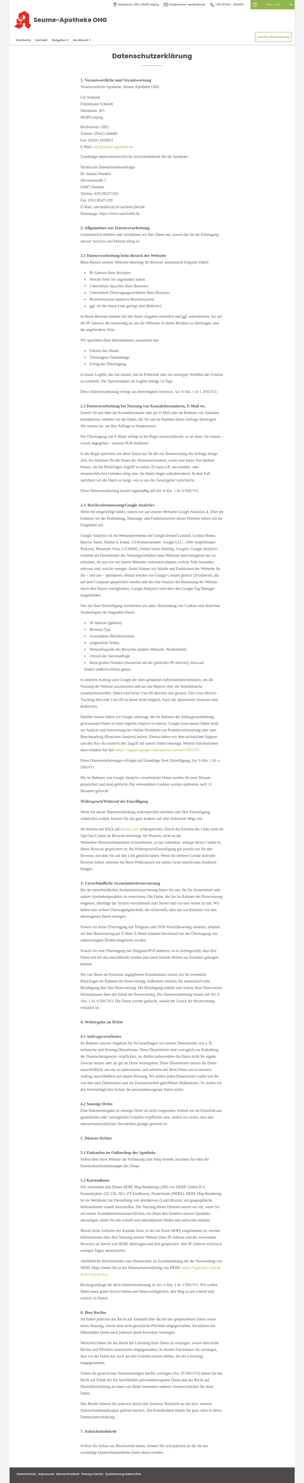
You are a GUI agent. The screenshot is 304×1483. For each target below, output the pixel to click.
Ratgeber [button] (60, 40)
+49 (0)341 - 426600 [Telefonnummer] (227, 4)
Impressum (46, 1474)
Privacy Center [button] (92, 1474)
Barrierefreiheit (68, 1474)
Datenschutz (26, 1474)
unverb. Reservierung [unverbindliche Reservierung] (273, 37)
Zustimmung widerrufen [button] (123, 1474)
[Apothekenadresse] (136, 4)
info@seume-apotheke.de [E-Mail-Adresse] (184, 4)
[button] (273, 4)
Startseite (23, 40)
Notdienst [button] (82, 40)
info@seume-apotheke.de (113, 147)
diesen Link (130, 829)
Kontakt (41, 40)
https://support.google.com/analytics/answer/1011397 (158, 750)
